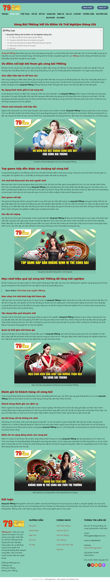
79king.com (6, 532)
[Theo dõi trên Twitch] (103, 565)
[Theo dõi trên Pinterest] (92, 565)
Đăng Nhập (33, 531)
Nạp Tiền (32, 535)
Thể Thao (25, 14)
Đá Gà (69, 14)
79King (76, 56)
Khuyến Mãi (101, 14)
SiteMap (60, 549)
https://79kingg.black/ (93, 548)
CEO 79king (61, 540)
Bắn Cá (60, 14)
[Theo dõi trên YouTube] (100, 565)
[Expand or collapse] (101, 30)
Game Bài (51, 14)
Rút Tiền (32, 540)
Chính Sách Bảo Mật (65, 545)
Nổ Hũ (42, 14)
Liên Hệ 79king (63, 535)
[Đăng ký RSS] (96, 565)
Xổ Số (34, 14)
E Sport (77, 14)
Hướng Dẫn (88, 14)
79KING (5, 14)
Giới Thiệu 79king (64, 526)
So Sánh (61, 18)
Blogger (50, 18)
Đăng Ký (32, 526)
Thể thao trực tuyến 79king (31, 290)
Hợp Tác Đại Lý (63, 531)
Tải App (32, 545)
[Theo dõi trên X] (89, 565)
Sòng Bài (14, 14)
